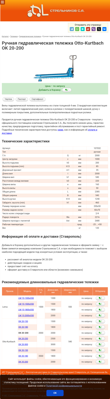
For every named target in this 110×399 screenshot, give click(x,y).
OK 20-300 (23, 344)
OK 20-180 (23, 327)
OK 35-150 (23, 350)
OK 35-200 (23, 362)
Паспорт (22, 99)
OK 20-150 (23, 321)
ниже (60, 129)
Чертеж (8, 99)
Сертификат (37, 99)
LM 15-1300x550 (26, 298)
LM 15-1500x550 (26, 304)
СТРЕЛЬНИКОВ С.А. (55, 10)
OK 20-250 (23, 338)
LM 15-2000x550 (26, 315)
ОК (55, 393)
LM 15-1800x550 (26, 310)
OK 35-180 (23, 356)
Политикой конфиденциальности (64, 385)
